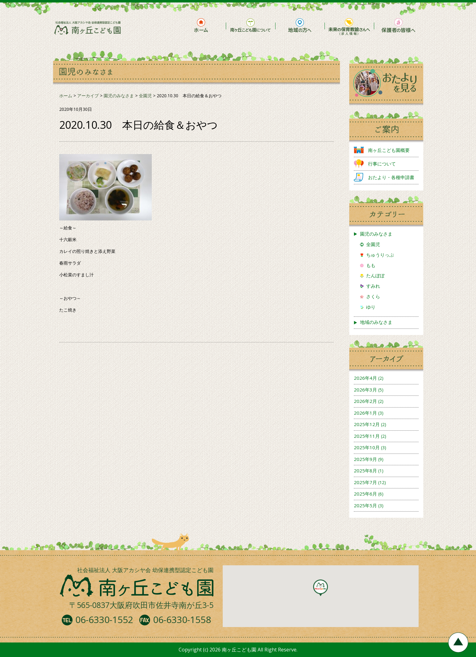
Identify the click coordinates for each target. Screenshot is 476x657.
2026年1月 (365, 413)
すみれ (373, 286)
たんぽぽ (375, 275)
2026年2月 (365, 401)
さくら (373, 296)
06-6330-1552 (104, 619)
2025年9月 (365, 459)
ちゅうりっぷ (380, 255)
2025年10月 (367, 447)
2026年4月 (365, 378)
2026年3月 (365, 390)
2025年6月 (365, 494)
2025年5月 (365, 505)
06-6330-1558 (182, 619)
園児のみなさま (376, 234)
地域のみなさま (376, 322)
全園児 (373, 244)
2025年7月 (365, 482)
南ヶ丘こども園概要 (389, 150)
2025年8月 (365, 470)
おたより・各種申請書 (391, 177)
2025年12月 (367, 424)
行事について (382, 164)
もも (370, 265)
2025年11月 (367, 436)
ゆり (370, 307)
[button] (320, 588)
